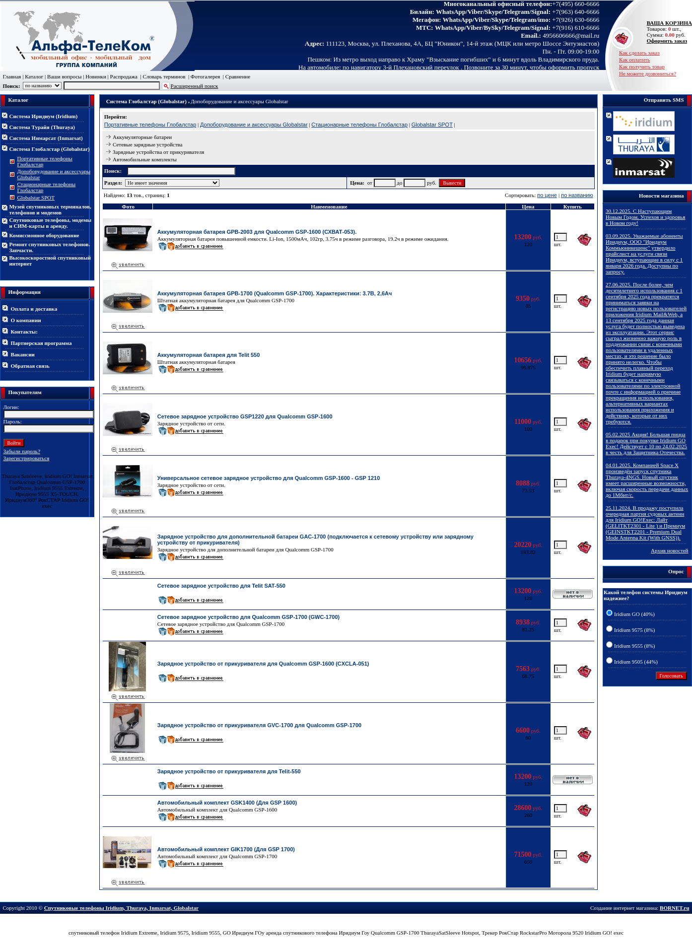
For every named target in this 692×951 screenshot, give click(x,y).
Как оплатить (634, 60)
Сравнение (237, 76)
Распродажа (124, 76)
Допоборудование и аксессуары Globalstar (239, 101)
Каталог (34, 76)
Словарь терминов (163, 76)
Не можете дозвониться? (647, 73)
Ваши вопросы (64, 76)
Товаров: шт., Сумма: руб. (666, 29)
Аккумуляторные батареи (142, 137)
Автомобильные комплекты (145, 159)
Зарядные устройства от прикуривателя (158, 152)
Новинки (95, 76)
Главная (12, 76)
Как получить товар (642, 66)
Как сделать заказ (639, 53)
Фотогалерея (205, 76)
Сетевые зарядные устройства (147, 144)
